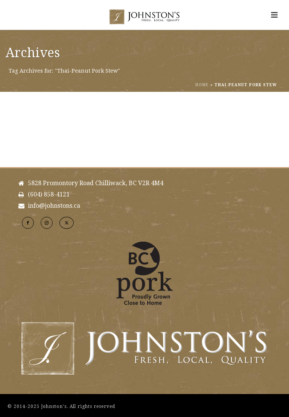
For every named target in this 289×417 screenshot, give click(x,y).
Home (202, 85)
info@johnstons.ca (54, 205)
